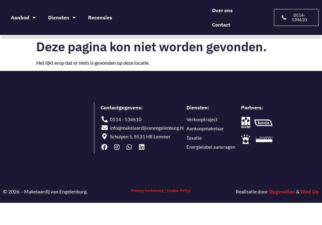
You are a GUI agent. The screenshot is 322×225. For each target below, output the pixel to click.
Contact (221, 25)
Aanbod (23, 17)
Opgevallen (282, 191)
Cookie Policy (179, 190)
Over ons (222, 10)
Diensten (62, 17)
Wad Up (309, 191)
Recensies (100, 17)
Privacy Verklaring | (148, 190)
